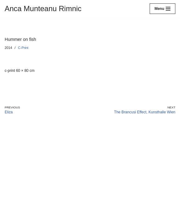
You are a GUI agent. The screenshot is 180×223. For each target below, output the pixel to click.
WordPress (46, 218)
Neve (9, 218)
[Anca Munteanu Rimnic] (43, 8)
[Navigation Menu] (162, 8)
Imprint (11, 207)
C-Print (23, 48)
